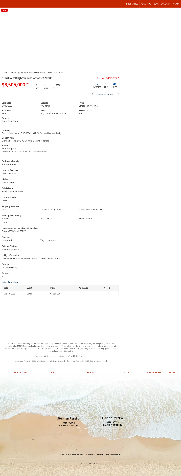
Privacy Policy (77, 454)
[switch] (96, 86)
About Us (146, 3)
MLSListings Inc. (79, 356)
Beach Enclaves (162, 3)
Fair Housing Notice (113, 454)
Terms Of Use (65, 454)
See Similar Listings (105, 94)
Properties (132, 3)
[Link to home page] (3, 4)
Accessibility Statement (95, 454)
